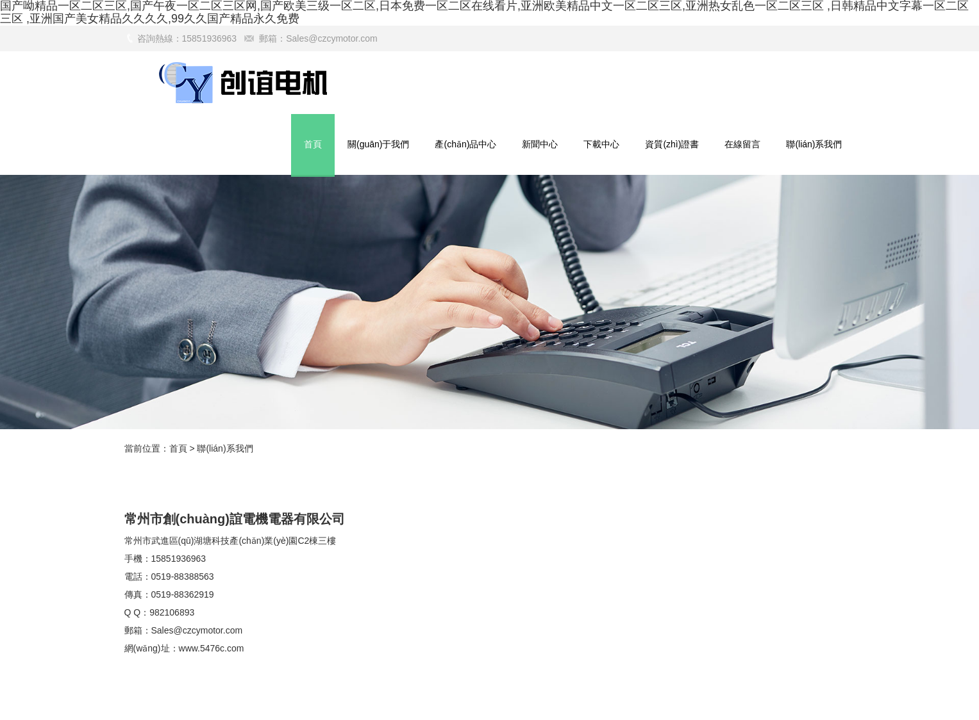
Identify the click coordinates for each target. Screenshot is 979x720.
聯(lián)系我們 (814, 144)
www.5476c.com (211, 648)
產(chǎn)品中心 (465, 144)
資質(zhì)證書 (672, 144)
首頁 (313, 144)
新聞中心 (540, 144)
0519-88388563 (182, 576)
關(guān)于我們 (378, 144)
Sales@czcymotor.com (332, 38)
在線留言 (742, 144)
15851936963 (178, 558)
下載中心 (601, 144)
